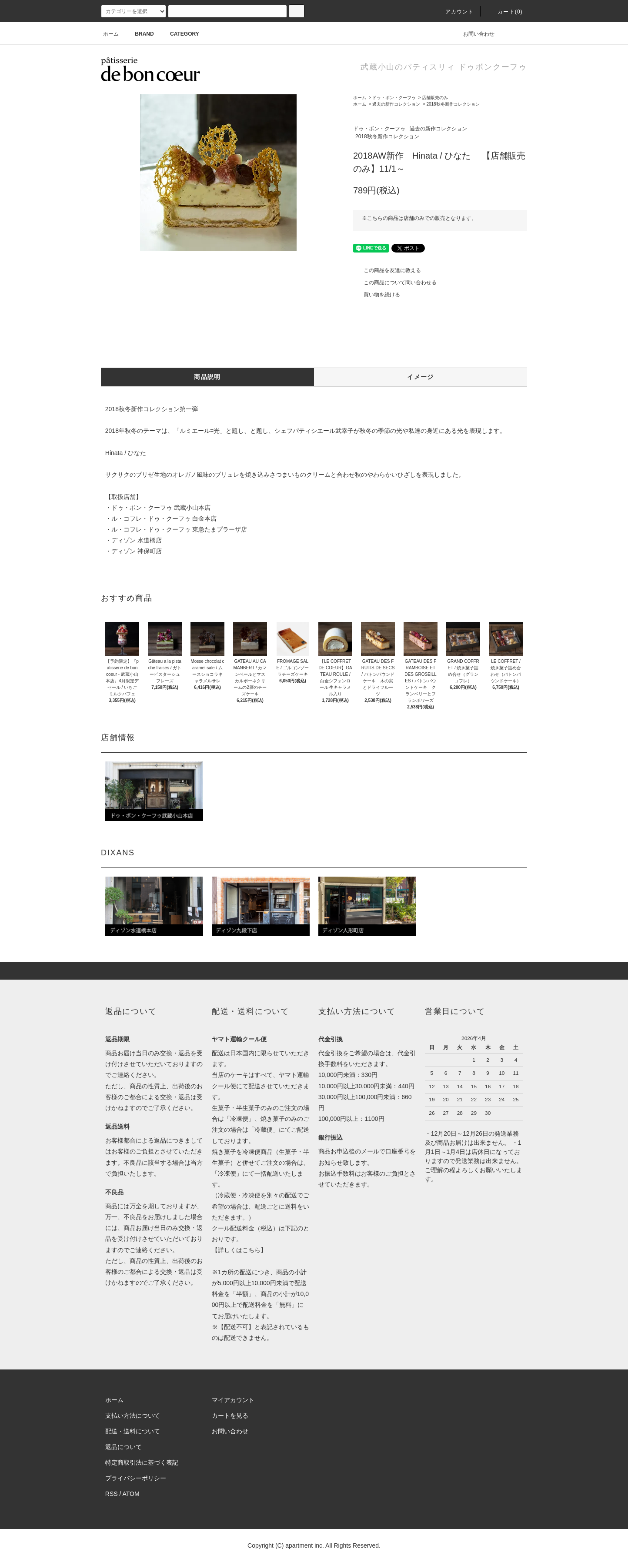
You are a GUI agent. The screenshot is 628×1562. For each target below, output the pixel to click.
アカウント (454, 12)
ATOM (131, 1493)
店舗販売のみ (435, 97)
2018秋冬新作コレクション (452, 104)
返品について (123, 1446)
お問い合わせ (473, 34)
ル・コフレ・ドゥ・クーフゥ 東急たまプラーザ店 (179, 529)
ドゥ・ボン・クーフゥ (394, 97)
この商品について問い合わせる (395, 282)
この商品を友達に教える (387, 270)
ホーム (111, 34)
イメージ (420, 376)
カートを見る (230, 1415)
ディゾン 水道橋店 (136, 540)
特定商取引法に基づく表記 (141, 1462)
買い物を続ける (376, 295)
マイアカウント (233, 1399)
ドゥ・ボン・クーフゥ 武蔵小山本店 (160, 507)
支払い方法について (132, 1415)
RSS (111, 1493)
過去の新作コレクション (396, 104)
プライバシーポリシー (135, 1478)
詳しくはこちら (239, 1249)
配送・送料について (132, 1431)
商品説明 (207, 376)
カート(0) (505, 12)
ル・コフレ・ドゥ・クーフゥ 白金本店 (164, 518)
